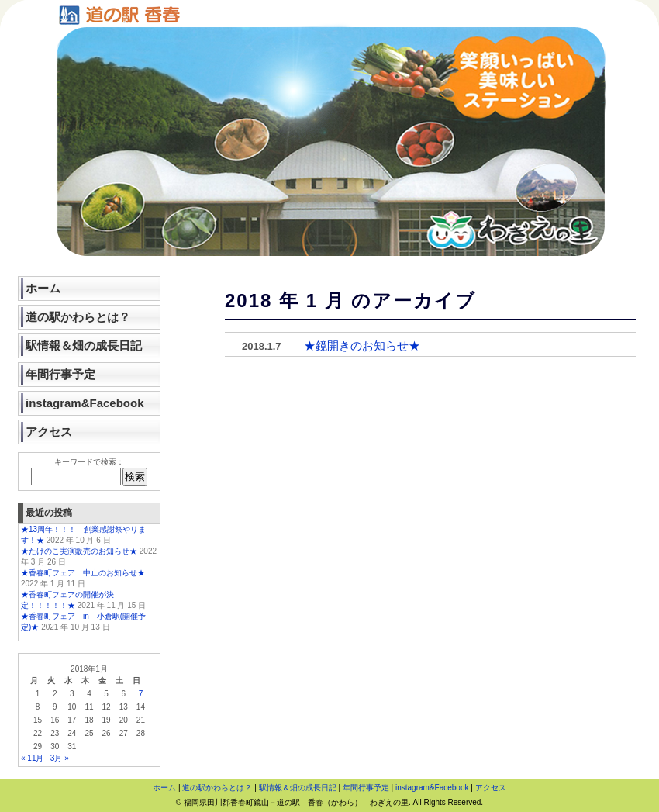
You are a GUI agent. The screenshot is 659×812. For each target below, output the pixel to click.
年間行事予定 (60, 374)
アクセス (49, 431)
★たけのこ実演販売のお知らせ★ (79, 551)
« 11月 (32, 758)
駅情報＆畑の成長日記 (84, 345)
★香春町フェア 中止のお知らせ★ (83, 572)
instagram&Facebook (85, 402)
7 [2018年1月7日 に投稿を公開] (141, 693)
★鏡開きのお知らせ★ (362, 345)
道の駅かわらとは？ (78, 316)
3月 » (59, 758)
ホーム (43, 288)
